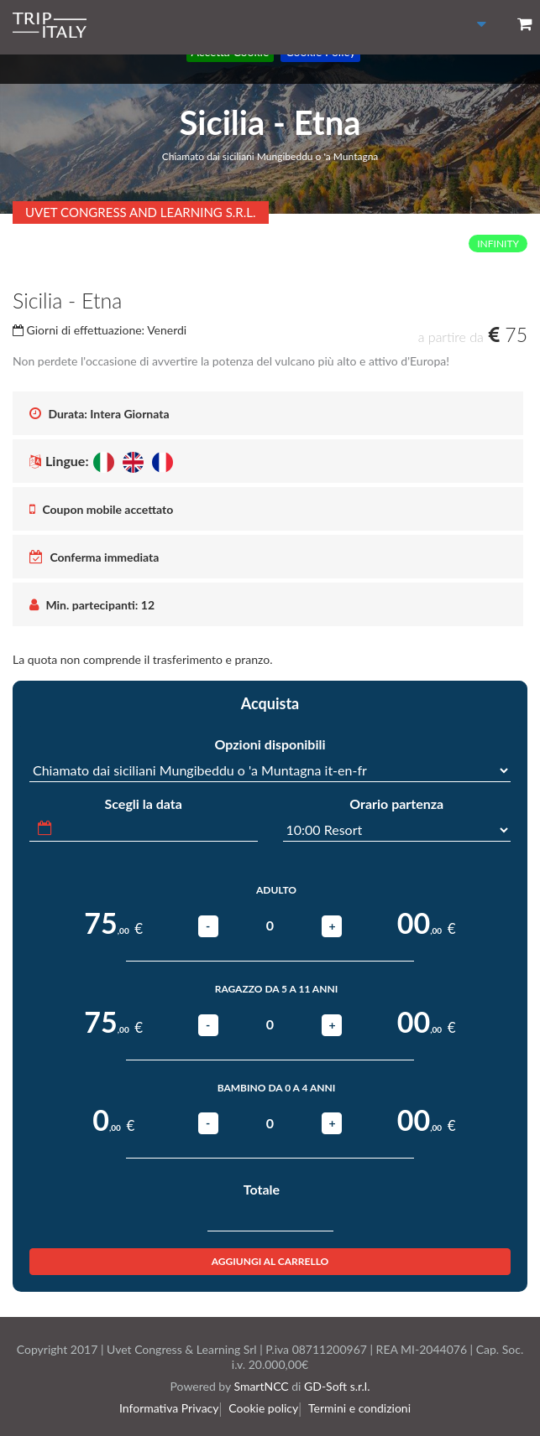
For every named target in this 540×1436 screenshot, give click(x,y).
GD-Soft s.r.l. (337, 1386)
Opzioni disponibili (269, 744)
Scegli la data (143, 803)
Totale (262, 1189)
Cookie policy (267, 1408)
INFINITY (498, 243)
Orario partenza (396, 803)
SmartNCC (260, 1386)
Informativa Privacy (174, 1408)
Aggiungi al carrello (270, 1261)
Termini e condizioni (363, 1408)
